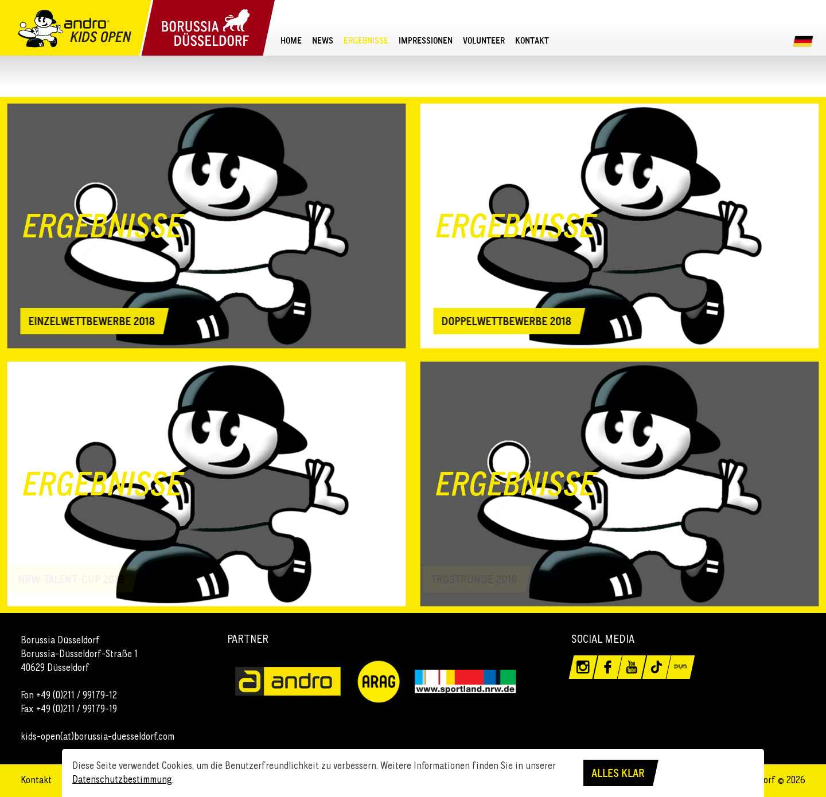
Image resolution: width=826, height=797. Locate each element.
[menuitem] (291, 40)
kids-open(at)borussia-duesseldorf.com (97, 736)
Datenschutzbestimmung (122, 779)
